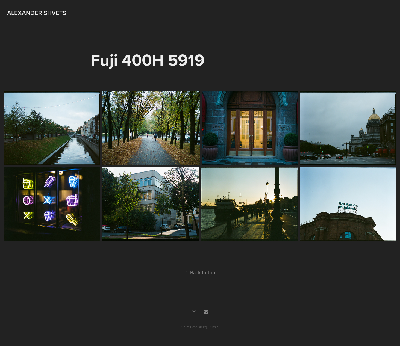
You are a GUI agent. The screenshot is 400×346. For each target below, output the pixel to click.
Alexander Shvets (36, 12)
